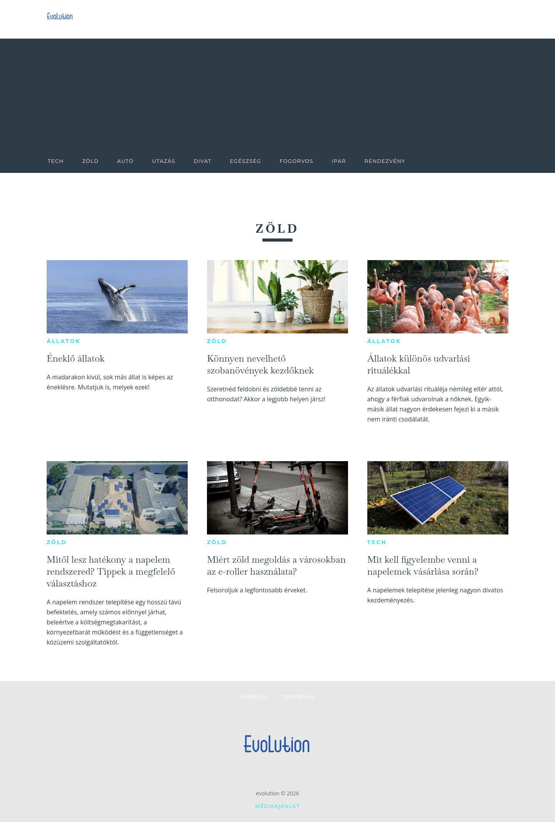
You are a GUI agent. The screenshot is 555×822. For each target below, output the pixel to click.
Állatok (64, 341)
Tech (377, 542)
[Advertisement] (277, 93)
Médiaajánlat (277, 806)
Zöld (217, 341)
